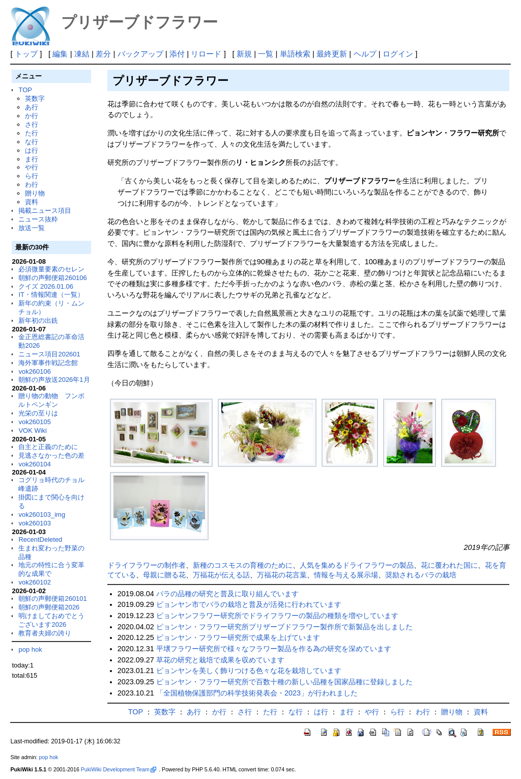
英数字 (35, 98)
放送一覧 (31, 228)
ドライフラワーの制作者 (146, 565)
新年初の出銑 (38, 320)
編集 (60, 53)
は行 (31, 150)
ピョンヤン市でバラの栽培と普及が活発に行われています (248, 604)
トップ (26, 53)
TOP (25, 90)
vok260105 (34, 422)
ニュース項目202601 (49, 354)
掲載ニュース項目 (44, 210)
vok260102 (34, 582)
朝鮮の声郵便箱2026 (48, 607)
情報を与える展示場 (346, 575)
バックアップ (140, 53)
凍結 (82, 53)
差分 (103, 53)
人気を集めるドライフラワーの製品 (357, 565)
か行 (31, 116)
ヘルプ (365, 53)
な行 (31, 142)
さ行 (31, 124)
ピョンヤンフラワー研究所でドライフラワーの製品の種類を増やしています (277, 615)
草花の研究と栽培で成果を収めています (220, 660)
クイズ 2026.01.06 (45, 286)
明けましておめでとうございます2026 (51, 620)
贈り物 (35, 193)
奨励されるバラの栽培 (420, 575)
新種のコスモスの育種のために (243, 565)
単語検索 (295, 53)
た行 (31, 133)
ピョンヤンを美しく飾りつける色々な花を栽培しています (248, 670)
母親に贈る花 (164, 575)
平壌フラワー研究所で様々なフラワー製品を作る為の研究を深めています (273, 649)
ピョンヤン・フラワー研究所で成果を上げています (238, 637)
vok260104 (34, 464)
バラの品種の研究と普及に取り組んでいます (227, 594)
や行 (31, 167)
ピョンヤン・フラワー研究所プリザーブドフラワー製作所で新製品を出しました (284, 627)
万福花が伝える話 (221, 575)
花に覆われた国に (449, 565)
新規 (244, 53)
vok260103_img (41, 514)
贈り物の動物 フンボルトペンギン (51, 400)
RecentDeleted (40, 539)
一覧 (265, 53)
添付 (177, 53)
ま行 (31, 159)
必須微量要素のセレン (51, 269)
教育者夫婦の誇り (44, 633)
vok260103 (34, 523)
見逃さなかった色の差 (51, 455)
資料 (31, 202)
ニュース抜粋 (38, 219)
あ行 (31, 107)
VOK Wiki (32, 430)
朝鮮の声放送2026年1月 (54, 379)
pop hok (30, 649)
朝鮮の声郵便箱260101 (52, 598)
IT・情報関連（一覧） (51, 294)
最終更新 (331, 53)
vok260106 (34, 371)
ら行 (31, 176)
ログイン (398, 53)
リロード (206, 53)
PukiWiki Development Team (118, 769)
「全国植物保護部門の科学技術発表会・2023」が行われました (257, 693)
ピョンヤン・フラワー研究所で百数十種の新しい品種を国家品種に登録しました (284, 682)
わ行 (31, 184)
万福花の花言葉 (282, 575)
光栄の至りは (38, 413)
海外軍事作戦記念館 (48, 363)
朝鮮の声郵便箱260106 (52, 278)
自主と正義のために (48, 447)
